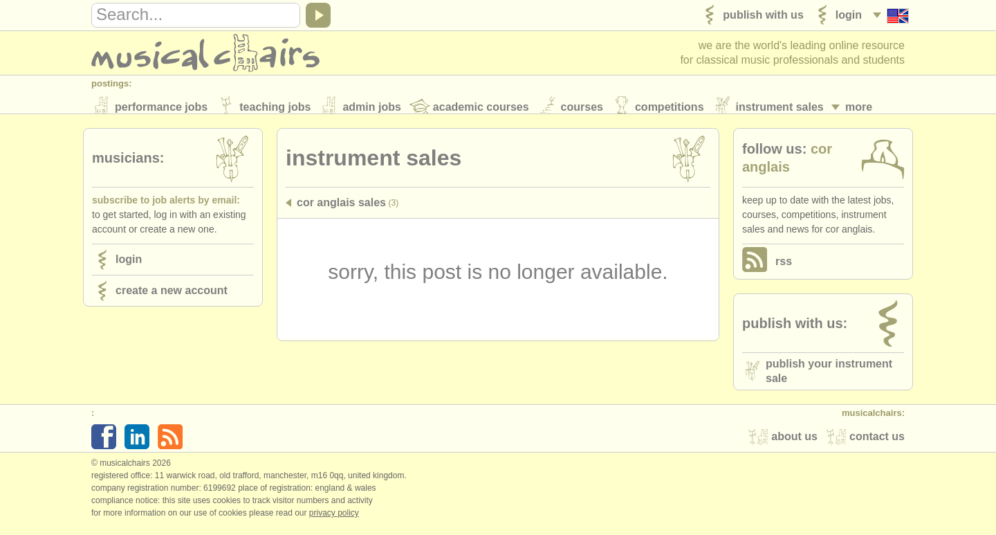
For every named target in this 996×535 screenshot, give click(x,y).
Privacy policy (334, 520)
